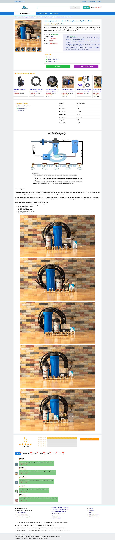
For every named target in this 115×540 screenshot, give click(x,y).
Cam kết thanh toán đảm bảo (59, 511)
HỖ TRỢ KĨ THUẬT (54, 13)
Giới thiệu (84, 1)
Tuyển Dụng (91, 510)
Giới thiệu (91, 508)
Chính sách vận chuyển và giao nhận (60, 507)
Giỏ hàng (86, 7)
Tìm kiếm (75, 7)
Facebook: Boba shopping (23, 514)
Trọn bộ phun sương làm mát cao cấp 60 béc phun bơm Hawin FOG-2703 (68, 90)
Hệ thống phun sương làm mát (29, 17)
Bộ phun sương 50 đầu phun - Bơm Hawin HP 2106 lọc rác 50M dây (84, 90)
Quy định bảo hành (56, 518)
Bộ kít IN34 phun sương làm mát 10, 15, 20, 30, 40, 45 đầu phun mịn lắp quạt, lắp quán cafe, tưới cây (37, 90)
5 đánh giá (54, 24)
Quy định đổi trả (55, 516)
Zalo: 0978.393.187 (21, 512)
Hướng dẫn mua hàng (94, 514)
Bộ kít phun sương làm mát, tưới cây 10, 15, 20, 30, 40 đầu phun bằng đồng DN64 (52, 90)
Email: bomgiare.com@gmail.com (24, 517)
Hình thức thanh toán (94, 517)
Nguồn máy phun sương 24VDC (20, 90)
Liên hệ (98, 1)
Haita (52, 36)
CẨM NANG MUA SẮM (42, 13)
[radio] (20, 444)
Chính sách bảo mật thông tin (59, 513)
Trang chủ (17, 17)
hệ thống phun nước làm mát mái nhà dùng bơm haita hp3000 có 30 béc (55, 17)
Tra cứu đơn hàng (92, 1)
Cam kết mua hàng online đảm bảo (60, 509)
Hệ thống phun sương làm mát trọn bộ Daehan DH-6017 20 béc (100, 90)
